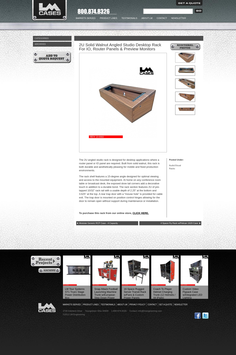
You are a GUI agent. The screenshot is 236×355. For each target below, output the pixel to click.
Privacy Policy (137, 305)
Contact (162, 18)
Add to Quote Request (52, 57)
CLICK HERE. (141, 213)
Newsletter (178, 18)
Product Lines (108, 18)
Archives (49, 271)
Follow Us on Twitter (205, 315)
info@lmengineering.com (150, 311)
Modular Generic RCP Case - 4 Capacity (98, 223)
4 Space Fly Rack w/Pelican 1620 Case (179, 223)
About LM (146, 18)
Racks (172, 168)
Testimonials (129, 18)
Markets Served (85, 18)
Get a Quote (189, 3)
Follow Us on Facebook (197, 315)
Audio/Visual (175, 165)
